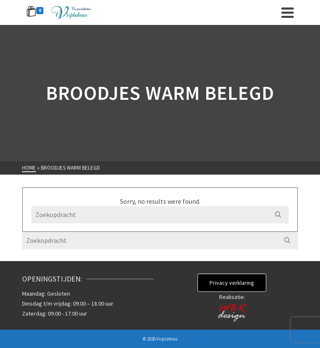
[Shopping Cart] (36, 12)
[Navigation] (287, 12)
